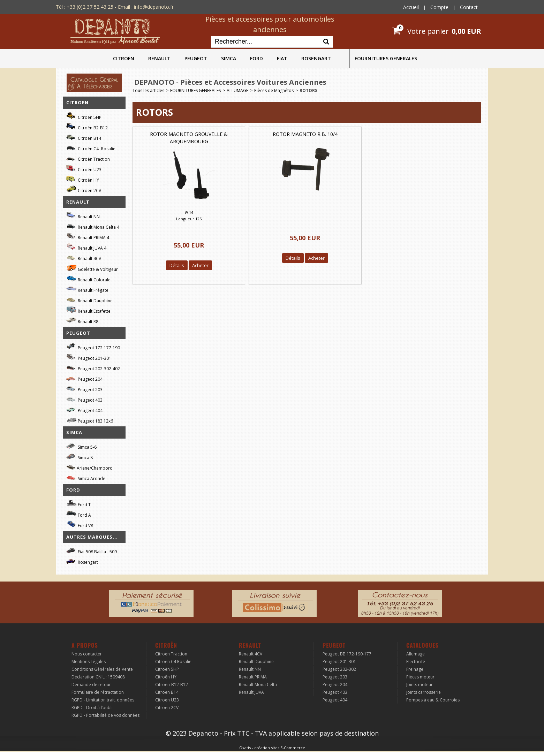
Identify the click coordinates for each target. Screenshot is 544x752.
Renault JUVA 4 (86, 247)
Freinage (414, 669)
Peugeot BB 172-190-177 (347, 654)
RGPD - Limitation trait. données (102, 700)
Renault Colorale (88, 279)
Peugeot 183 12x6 (89, 420)
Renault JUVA (251, 692)
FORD (256, 58)
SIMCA (228, 58)
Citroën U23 (83, 169)
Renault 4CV (83, 257)
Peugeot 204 (84, 378)
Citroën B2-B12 (87, 127)
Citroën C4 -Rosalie (90, 148)
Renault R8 (82, 321)
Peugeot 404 (84, 409)
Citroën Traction (88, 158)
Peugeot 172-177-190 (93, 347)
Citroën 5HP (83, 116)
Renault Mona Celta (258, 685)
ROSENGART (316, 58)
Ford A (78, 514)
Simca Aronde (85, 477)
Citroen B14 (167, 692)
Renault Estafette (88, 310)
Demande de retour (91, 685)
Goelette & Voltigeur (92, 268)
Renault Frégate (87, 289)
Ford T (78, 504)
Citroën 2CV (83, 189)
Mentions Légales (88, 661)
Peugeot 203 (84, 389)
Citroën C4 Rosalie (173, 661)
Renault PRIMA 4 (87, 237)
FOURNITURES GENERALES (386, 58)
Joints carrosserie (423, 692)
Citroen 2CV (167, 708)
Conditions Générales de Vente (102, 669)
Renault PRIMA (253, 677)
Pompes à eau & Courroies (433, 700)
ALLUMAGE (237, 90)
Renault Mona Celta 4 (92, 226)
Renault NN (83, 216)
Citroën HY (82, 179)
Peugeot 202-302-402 (93, 368)
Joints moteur (419, 685)
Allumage (415, 654)
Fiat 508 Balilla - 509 (91, 551)
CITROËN (123, 58)
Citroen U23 (167, 700)
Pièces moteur (420, 677)
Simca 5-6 (81, 446)
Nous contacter (86, 654)
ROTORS (308, 90)
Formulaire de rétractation (97, 692)
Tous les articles (148, 90)
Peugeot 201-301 (88, 357)
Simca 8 (79, 457)
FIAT (282, 58)
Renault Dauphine (89, 300)
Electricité (415, 661)
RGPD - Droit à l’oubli (92, 708)
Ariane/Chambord (89, 467)
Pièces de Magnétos (274, 90)
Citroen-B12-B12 (171, 685)
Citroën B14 (83, 137)
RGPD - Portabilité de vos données (105, 715)
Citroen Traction (171, 654)
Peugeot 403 (84, 399)
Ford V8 (79, 525)
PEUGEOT (195, 58)
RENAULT (159, 58)
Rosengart (82, 561)
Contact (469, 7)
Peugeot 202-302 (339, 669)
